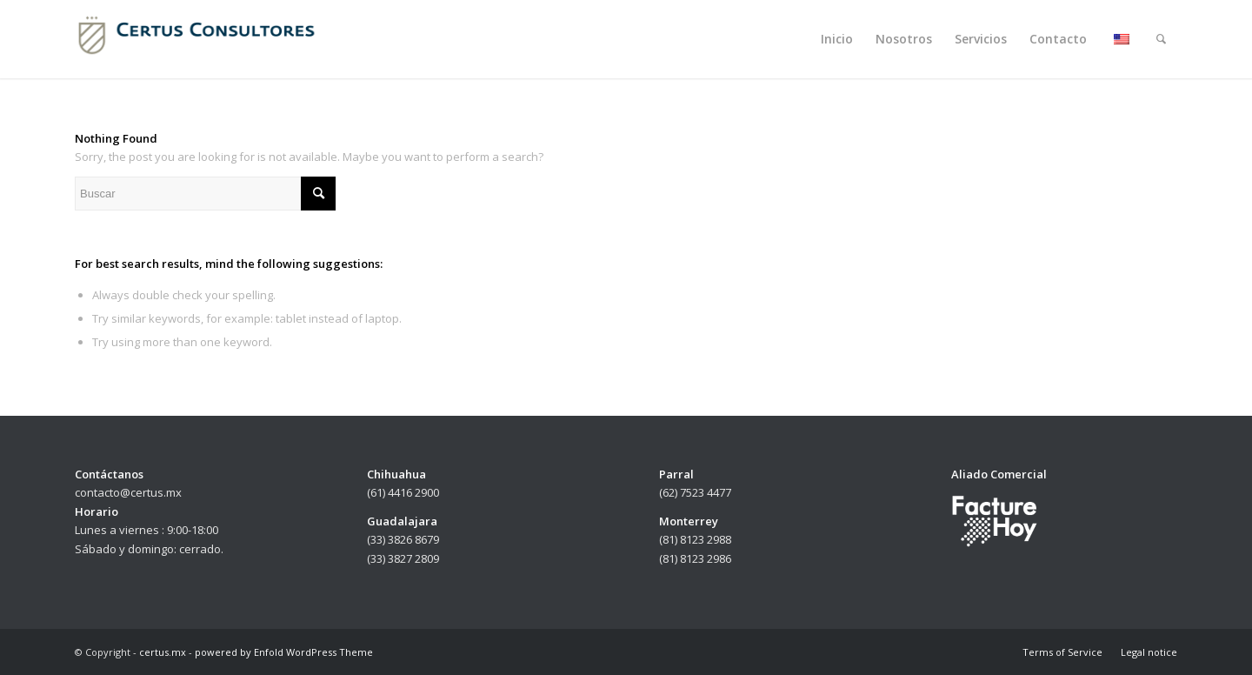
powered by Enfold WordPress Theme (284, 651)
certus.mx (162, 651)
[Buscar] (1161, 39)
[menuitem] (836, 39)
